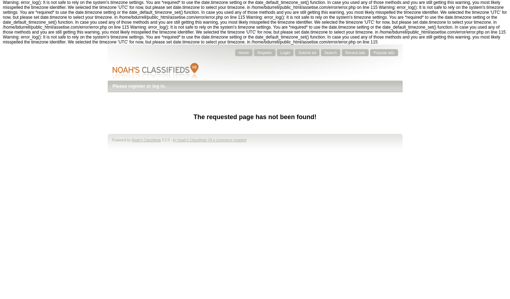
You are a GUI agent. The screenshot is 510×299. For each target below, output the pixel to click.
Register (264, 53)
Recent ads (355, 53)
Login (285, 53)
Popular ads (384, 53)
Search (330, 53)
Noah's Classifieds (146, 140)
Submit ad (307, 53)
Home (244, 53)
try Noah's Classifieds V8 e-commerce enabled (209, 140)
